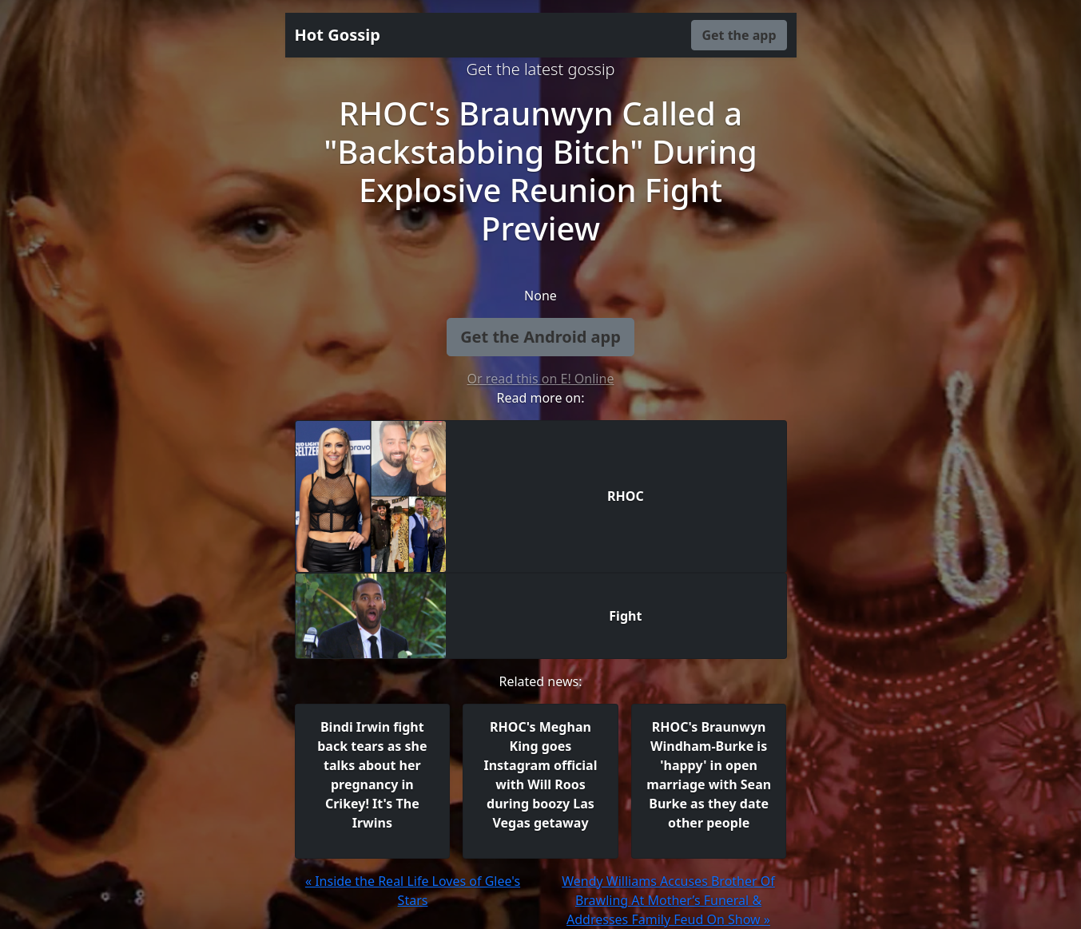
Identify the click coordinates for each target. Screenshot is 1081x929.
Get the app (738, 35)
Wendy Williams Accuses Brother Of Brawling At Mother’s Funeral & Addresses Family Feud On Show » (668, 900)
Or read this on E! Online (540, 378)
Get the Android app (540, 336)
